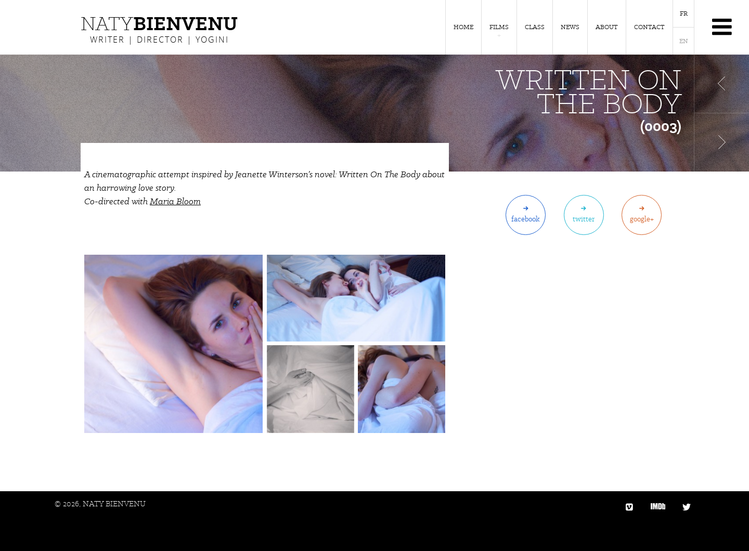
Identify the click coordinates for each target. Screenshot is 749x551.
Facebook (525, 219)
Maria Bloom (175, 201)
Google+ (642, 219)
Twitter (584, 219)
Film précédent (721, 84)
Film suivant (721, 142)
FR (684, 13)
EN (683, 41)
